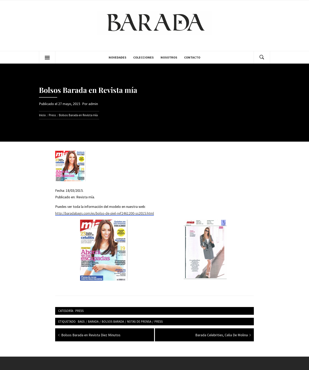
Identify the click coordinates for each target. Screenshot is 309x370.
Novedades (117, 57)
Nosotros (169, 57)
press (158, 321)
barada (93, 321)
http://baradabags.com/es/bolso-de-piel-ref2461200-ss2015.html (104, 213)
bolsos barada (113, 321)
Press (79, 311)
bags (81, 321)
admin (93, 103)
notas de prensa (139, 321)
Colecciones (143, 57)
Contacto (192, 57)
